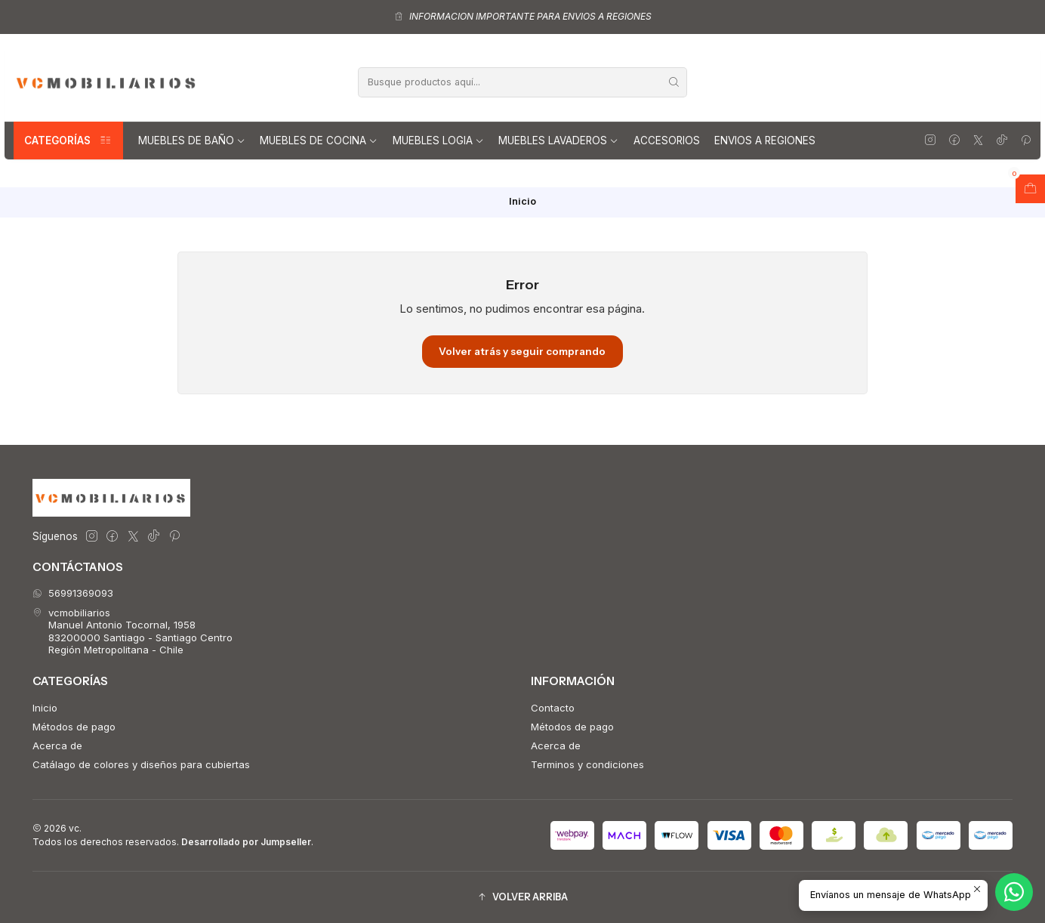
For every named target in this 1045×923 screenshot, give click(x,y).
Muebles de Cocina (319, 140)
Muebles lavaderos (558, 140)
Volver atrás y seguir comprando (522, 351)
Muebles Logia (438, 140)
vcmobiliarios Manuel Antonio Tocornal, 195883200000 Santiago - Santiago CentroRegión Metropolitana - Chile (132, 631)
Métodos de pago (74, 727)
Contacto (553, 708)
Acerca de (57, 745)
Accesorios (666, 140)
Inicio (44, 708)
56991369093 (72, 593)
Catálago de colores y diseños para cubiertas (141, 764)
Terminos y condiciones (587, 764)
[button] (522, 897)
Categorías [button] (68, 140)
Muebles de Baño (191, 140)
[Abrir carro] (1030, 188)
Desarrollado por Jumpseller (246, 841)
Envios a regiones (764, 140)
